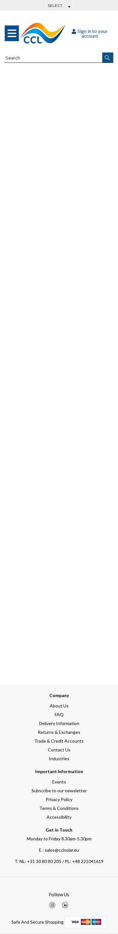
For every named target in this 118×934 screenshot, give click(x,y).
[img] (52, 905)
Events (59, 781)
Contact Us (59, 749)
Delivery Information (59, 723)
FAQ (59, 714)
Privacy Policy (59, 799)
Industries (59, 758)
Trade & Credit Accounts (59, 741)
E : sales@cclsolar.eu (59, 850)
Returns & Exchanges (59, 732)
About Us (59, 705)
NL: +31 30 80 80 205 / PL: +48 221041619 (59, 861)
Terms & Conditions (59, 808)
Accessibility (59, 817)
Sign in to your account (90, 33)
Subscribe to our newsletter (59, 790)
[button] (107, 57)
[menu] (12, 33)
